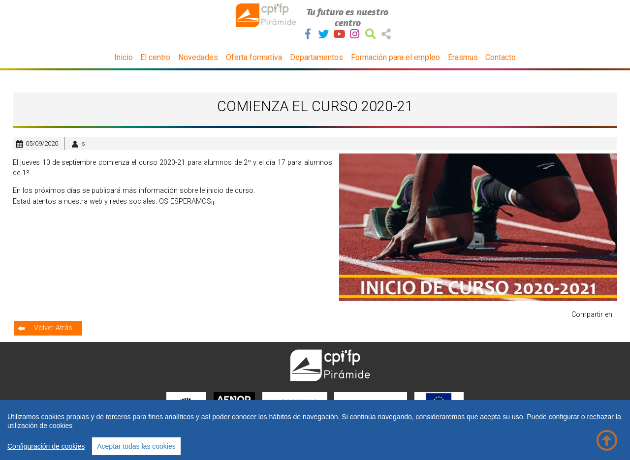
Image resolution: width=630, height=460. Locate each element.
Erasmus (463, 57)
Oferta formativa (254, 57)
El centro (155, 57)
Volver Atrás (53, 328)
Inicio (123, 57)
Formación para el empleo (395, 57)
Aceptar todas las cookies (136, 446)
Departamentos (316, 57)
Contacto (500, 57)
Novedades (198, 57)
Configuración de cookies (46, 446)
